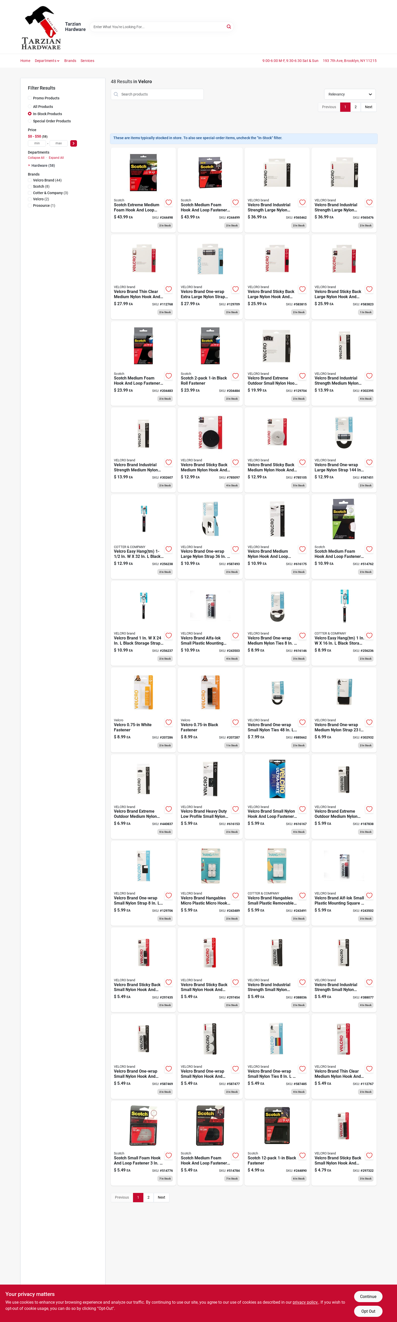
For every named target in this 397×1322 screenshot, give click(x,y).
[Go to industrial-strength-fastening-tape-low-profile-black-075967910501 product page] (277, 536)
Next (368, 107)
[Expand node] (30, 165)
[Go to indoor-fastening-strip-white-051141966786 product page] (344, 536)
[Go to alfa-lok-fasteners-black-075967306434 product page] (210, 623)
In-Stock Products (47, 114)
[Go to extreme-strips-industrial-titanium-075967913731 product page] (344, 796)
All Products (43, 106)
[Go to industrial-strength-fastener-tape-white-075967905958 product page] (143, 450)
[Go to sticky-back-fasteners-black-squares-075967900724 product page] (344, 1143)
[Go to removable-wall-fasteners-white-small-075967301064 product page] (277, 883)
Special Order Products (52, 121)
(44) (47, 180)
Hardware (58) (43, 165)
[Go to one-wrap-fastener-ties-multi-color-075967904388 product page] (277, 1056)
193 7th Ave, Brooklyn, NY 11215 (350, 61)
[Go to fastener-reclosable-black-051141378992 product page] (210, 190)
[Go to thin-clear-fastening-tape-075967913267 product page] (344, 1056)
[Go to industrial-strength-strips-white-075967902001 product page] (344, 970)
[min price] (37, 143)
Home (25, 61)
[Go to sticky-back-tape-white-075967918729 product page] (143, 710)
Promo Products (46, 98)
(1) (44, 205)
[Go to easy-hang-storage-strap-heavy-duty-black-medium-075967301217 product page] (143, 623)
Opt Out (368, 1311)
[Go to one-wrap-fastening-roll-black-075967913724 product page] (210, 276)
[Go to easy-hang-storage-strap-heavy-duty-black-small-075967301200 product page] (344, 623)
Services (87, 61)
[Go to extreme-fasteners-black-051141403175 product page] (210, 363)
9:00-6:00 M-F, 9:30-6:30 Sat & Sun (290, 61)
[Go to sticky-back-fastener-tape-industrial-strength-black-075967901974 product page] (277, 190)
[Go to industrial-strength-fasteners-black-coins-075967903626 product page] (143, 1056)
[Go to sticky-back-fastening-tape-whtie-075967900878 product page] (277, 450)
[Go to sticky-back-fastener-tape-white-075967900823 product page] (344, 276)
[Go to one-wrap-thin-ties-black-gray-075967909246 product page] (277, 623)
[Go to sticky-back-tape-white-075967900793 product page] (210, 970)
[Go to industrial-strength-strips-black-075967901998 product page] (277, 970)
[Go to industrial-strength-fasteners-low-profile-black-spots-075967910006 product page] (210, 796)
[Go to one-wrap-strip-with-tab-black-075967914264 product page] (143, 883)
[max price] (59, 143)
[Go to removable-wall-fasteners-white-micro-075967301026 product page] (210, 883)
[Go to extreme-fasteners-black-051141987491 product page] (277, 1143)
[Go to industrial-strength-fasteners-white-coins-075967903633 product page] (210, 1056)
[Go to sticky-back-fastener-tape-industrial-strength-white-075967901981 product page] (344, 190)
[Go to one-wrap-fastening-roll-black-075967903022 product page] (277, 710)
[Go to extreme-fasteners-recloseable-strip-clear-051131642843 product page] (143, 1143)
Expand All (56, 158)
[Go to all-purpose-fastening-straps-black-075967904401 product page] (210, 536)
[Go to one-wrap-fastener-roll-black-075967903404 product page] (344, 450)
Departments (45, 61)
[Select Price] (73, 143)
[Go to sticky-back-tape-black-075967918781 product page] (210, 710)
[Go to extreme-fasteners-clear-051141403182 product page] (143, 363)
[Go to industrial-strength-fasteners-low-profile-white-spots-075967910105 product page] (277, 796)
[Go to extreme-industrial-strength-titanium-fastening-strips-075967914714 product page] (277, 363)
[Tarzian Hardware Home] (40, 27)
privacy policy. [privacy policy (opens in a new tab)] (305, 1302)
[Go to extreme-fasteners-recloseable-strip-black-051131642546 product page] (210, 1143)
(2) (41, 199)
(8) (41, 186)
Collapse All (36, 158)
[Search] (229, 26)
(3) (50, 193)
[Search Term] (161, 27)
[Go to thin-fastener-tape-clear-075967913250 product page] (143, 276)
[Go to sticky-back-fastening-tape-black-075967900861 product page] (210, 450)
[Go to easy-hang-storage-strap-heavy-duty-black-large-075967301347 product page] (143, 536)
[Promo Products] (30, 98)
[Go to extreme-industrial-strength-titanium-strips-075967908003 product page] (143, 796)
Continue (368, 1296)
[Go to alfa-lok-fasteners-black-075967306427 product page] (344, 883)
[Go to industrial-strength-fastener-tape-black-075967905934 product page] (344, 363)
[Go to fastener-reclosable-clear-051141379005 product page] (143, 190)
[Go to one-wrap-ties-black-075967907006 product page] (344, 710)
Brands (70, 61)
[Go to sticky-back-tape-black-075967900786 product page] (143, 970)
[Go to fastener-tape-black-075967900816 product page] (277, 276)
